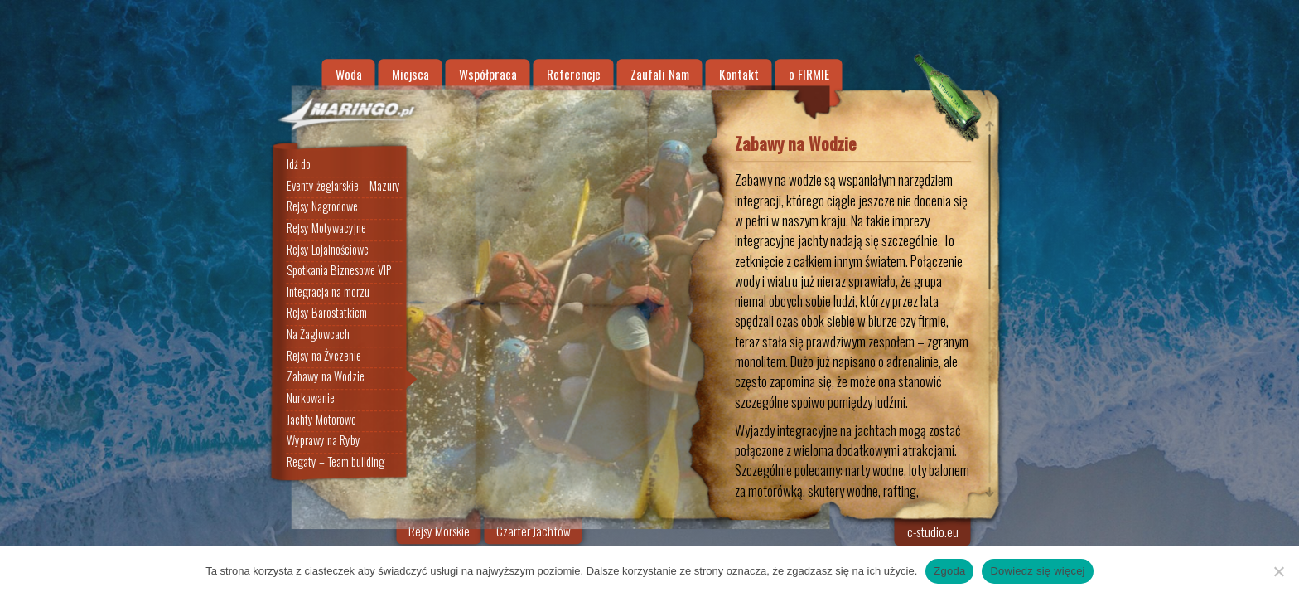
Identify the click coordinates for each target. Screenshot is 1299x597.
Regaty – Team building (335, 462)
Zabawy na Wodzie (326, 377)
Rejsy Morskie (439, 531)
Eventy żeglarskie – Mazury (343, 185)
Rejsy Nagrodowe (322, 206)
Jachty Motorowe (321, 419)
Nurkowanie (311, 398)
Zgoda (949, 571)
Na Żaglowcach (318, 334)
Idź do (299, 164)
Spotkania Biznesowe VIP (339, 270)
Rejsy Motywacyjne (326, 228)
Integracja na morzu (328, 292)
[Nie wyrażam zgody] (1278, 571)
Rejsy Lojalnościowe (328, 249)
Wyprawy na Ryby (323, 441)
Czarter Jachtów (533, 531)
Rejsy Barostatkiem (327, 313)
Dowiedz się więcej (1037, 571)
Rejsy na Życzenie (324, 355)
